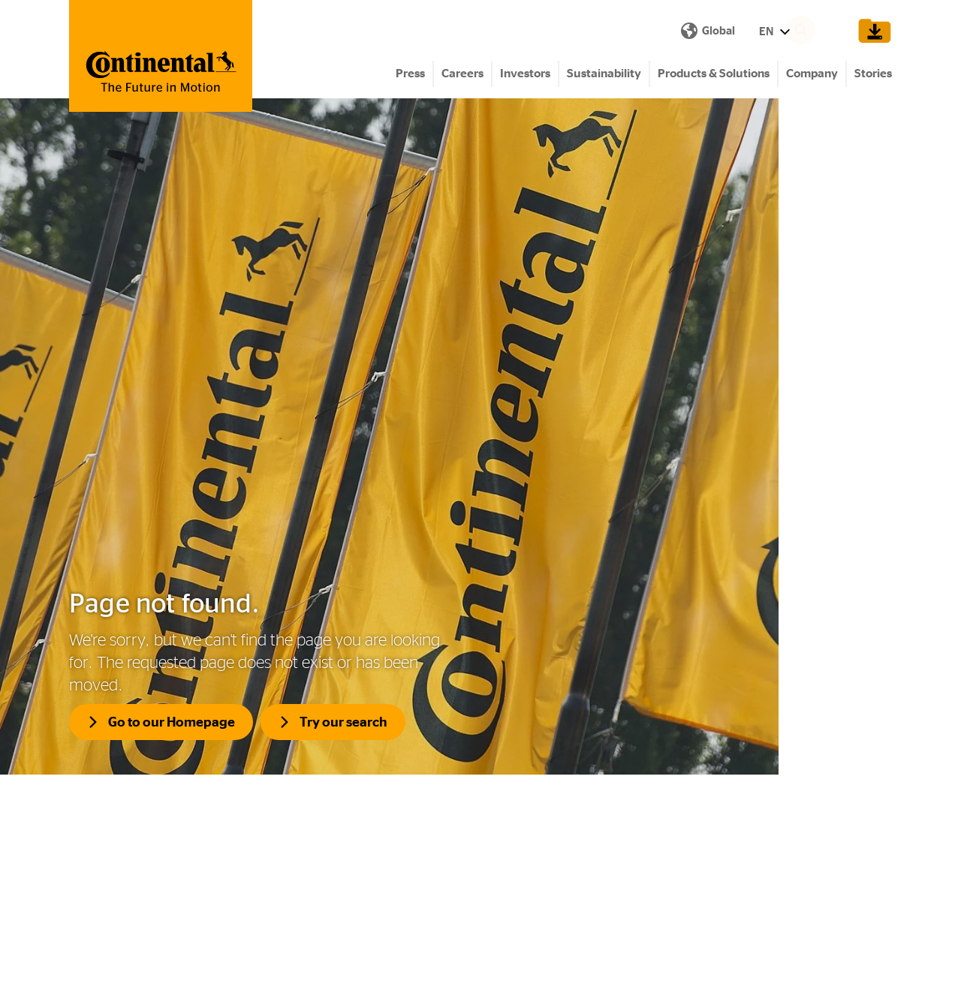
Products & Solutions (714, 75)
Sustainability (604, 75)
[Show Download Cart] (871, 31)
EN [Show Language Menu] (507, 32)
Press (410, 75)
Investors (525, 75)
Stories (873, 75)
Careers (462, 75)
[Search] (823, 32)
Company (812, 75)
